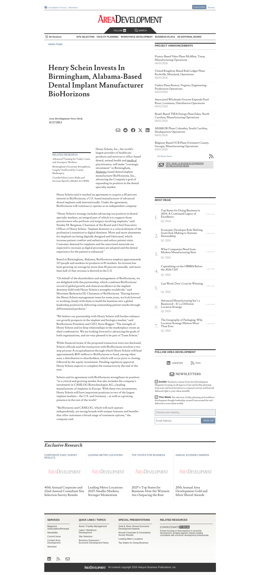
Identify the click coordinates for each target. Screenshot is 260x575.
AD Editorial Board (189, 37)
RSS (196, 363)
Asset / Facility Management (93, 526)
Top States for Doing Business (133, 542)
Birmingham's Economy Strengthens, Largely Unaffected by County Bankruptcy (71, 170)
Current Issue (54, 536)
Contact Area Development (54, 541)
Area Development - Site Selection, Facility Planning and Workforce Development (130, 19)
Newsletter (52, 532)
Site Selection (85, 536)
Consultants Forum (56, 7)
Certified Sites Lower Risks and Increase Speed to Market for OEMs (70, 179)
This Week (185, 400)
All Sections (55, 37)
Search (141, 30)
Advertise (73, 7)
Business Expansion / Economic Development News (94, 541)
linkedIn (175, 363)
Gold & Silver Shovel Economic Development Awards (133, 527)
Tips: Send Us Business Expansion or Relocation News (185, 164)
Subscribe (199, 7)
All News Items (164, 156)
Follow (120, 30)
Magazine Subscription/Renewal (58, 527)
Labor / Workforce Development (87, 531)
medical (131, 160)
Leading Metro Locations (130, 539)
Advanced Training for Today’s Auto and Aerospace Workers (71, 160)
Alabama (101, 172)
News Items (55, 44)
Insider (184, 386)
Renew (211, 7)
